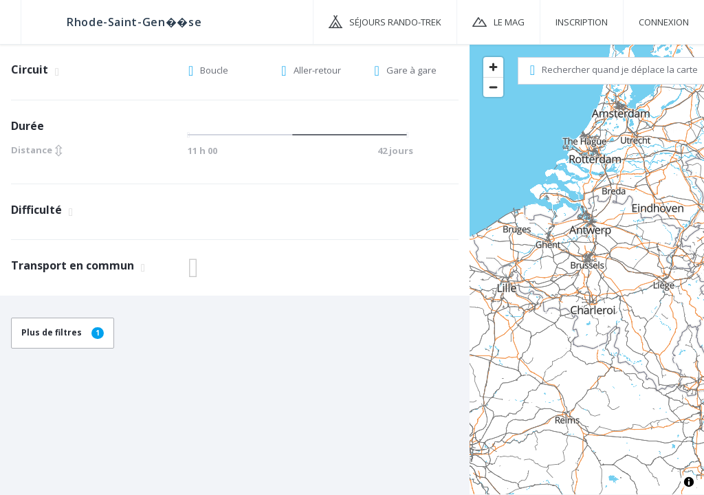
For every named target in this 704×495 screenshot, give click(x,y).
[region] (587, 268)
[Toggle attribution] (689, 482)
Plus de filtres (62, 332)
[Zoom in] (493, 67)
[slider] (297, 135)
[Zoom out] (493, 87)
